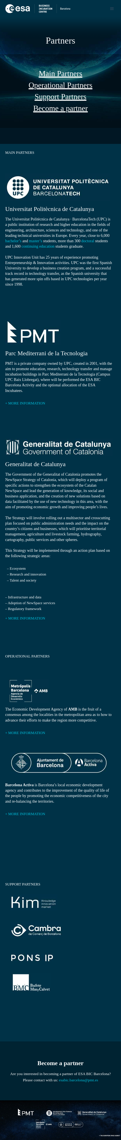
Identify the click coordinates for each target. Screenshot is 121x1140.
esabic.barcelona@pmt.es (78, 1080)
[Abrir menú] (112, 8)
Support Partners (61, 96)
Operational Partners (60, 85)
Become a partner (60, 108)
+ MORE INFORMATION (25, 403)
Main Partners (60, 73)
